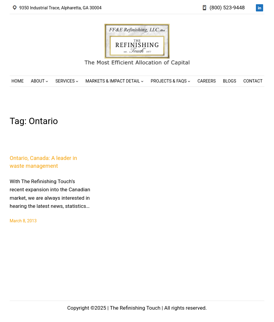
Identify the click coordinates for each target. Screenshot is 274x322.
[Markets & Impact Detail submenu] (142, 81)
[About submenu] (47, 81)
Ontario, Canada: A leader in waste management (43, 162)
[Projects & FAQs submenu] (189, 81)
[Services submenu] (77, 81)
